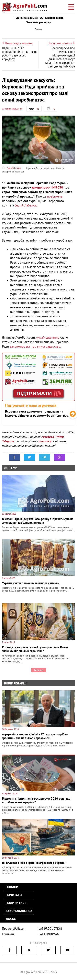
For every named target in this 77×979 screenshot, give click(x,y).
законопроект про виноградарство (35, 346)
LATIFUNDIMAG (48, 934)
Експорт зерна (54, 18)
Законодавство (19, 911)
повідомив (54, 196)
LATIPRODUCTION (50, 928)
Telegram (8, 441)
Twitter (59, 437)
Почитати (14, 895)
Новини (12, 887)
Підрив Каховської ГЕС (28, 18)
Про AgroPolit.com (14, 928)
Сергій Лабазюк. (25, 205)
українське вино (47, 337)
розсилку (45, 441)
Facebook (47, 437)
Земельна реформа (38, 22)
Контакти (8, 934)
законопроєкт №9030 (47, 187)
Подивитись (16, 903)
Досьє (11, 919)
